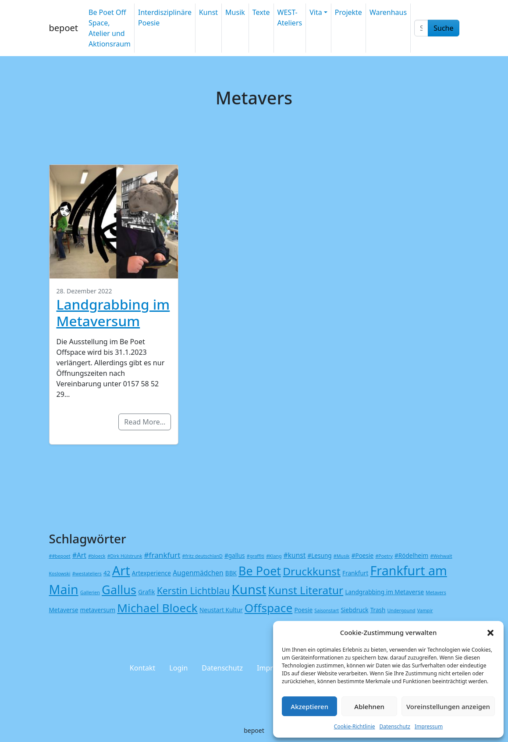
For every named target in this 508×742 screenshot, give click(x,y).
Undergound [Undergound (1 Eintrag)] (401, 610)
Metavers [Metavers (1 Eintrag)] (436, 592)
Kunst (208, 12)
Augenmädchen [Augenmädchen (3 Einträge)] (198, 573)
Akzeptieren (309, 706)
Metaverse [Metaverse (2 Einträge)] (63, 610)
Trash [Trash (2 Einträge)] (378, 610)
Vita (315, 12)
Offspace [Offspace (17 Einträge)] (268, 608)
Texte (261, 12)
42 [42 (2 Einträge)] (106, 573)
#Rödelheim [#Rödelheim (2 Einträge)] (411, 555)
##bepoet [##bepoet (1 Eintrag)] (60, 556)
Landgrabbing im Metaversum (113, 312)
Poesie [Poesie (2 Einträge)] (303, 610)
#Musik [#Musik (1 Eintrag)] (342, 556)
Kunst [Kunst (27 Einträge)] (249, 589)
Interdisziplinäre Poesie (165, 17)
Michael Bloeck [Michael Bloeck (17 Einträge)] (157, 608)
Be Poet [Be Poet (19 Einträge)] (259, 571)
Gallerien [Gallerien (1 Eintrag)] (90, 592)
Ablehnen (369, 706)
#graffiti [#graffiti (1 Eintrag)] (255, 556)
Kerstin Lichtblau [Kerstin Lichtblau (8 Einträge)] (193, 590)
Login (178, 668)
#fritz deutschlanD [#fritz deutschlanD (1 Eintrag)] (202, 556)
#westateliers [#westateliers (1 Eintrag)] (87, 574)
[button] (490, 632)
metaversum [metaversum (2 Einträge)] (98, 610)
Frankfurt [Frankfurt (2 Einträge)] (355, 573)
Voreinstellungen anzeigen (448, 706)
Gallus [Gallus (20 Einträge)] (119, 589)
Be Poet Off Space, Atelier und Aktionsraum (110, 28)
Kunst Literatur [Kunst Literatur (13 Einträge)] (305, 590)
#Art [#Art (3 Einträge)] (79, 555)
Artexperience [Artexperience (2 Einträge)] (151, 573)
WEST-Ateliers (289, 17)
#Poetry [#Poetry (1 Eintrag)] (383, 556)
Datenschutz (395, 726)
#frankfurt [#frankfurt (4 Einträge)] (162, 555)
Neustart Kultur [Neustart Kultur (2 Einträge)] (221, 610)
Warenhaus (388, 12)
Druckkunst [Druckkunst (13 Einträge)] (312, 571)
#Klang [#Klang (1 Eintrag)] (273, 556)
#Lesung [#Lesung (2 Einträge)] (319, 555)
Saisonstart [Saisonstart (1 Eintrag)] (326, 610)
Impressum (429, 726)
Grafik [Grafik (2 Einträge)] (146, 592)
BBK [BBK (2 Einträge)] (231, 573)
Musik (235, 12)
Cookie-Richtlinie (354, 726)
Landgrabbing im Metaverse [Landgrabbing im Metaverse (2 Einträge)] (384, 592)
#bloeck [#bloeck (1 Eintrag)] (96, 556)
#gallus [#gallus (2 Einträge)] (234, 555)
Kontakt (143, 668)
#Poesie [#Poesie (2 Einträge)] (363, 555)
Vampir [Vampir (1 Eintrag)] (425, 610)
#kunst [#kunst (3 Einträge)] (295, 555)
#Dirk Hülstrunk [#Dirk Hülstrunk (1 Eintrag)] (124, 556)
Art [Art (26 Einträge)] (121, 570)
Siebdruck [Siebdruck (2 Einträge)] (354, 610)
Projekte (348, 12)
